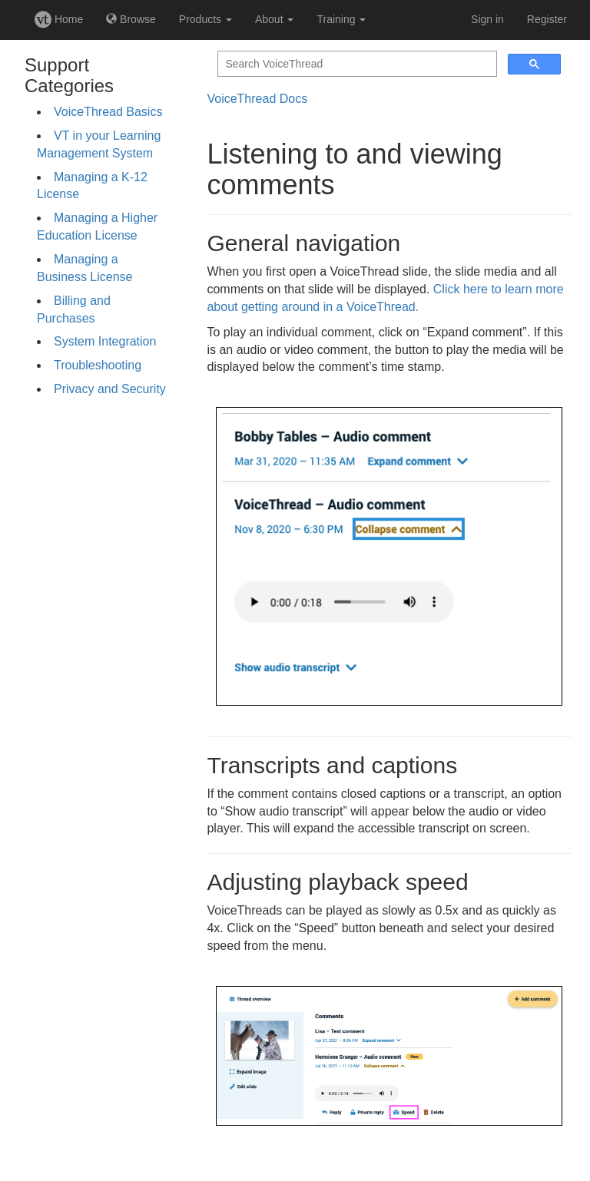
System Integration (105, 341)
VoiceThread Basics (108, 111)
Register (547, 19)
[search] (355, 64)
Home (59, 19)
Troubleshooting (97, 365)
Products (205, 19)
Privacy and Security (110, 388)
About (274, 19)
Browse (131, 19)
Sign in (487, 19)
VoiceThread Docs (257, 98)
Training (341, 19)
